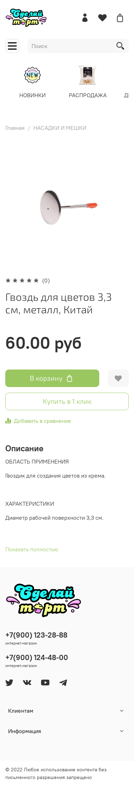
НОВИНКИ (34, 95)
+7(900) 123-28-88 (36, 635)
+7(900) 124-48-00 (36, 657)
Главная (15, 127)
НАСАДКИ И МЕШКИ (59, 127)
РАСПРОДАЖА (89, 95)
